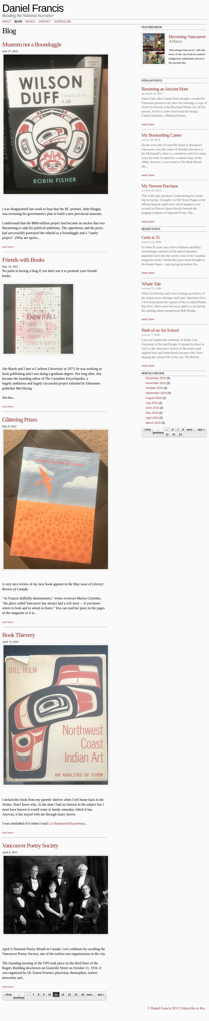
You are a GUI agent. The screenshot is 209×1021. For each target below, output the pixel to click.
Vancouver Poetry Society (30, 845)
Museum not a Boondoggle (31, 44)
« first (8, 994)
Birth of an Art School (160, 330)
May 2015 (152, 412)
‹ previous (18, 996)
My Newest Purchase (160, 186)
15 (82, 994)
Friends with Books (23, 259)
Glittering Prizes (19, 419)
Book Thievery (18, 634)
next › (89, 994)
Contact (44, 21)
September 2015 (156, 393)
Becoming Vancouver (187, 36)
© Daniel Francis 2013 (163, 1008)
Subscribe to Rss (193, 1008)
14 (76, 994)
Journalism (62, 21)
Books (30, 21)
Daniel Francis (33, 8)
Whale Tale (151, 283)
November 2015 (156, 383)
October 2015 (154, 388)
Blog (18, 21)
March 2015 (153, 422)
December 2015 (156, 378)
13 (69, 994)
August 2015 (154, 398)
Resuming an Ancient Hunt (165, 89)
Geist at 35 (151, 237)
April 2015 (152, 417)
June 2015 (152, 407)
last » (101, 994)
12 (62, 994)
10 (49, 994)
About (6, 21)
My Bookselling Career (161, 135)
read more (7, 246)
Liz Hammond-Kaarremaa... (68, 823)
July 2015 (152, 403)
